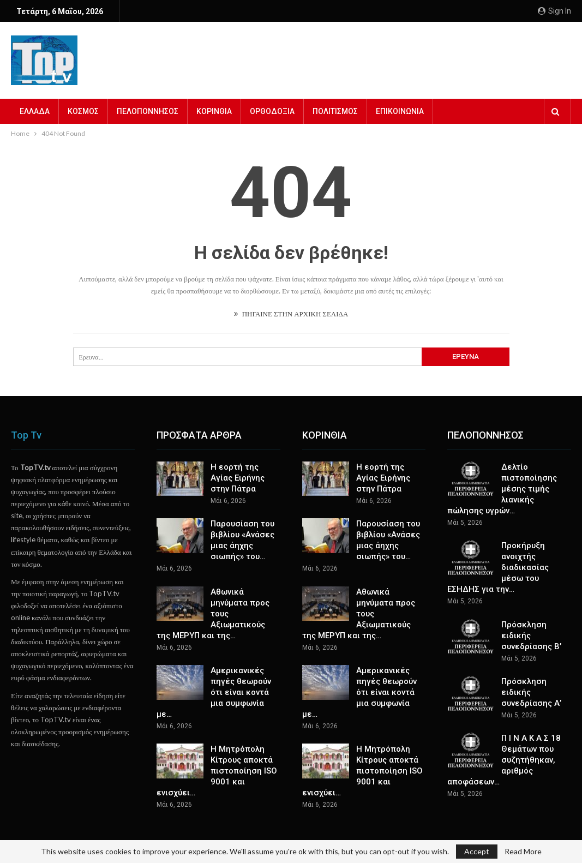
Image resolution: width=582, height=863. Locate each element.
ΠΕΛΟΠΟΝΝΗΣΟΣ (147, 111)
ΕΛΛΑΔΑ (35, 111)
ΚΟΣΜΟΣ (83, 111)
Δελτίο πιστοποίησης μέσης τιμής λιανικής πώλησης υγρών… (502, 489)
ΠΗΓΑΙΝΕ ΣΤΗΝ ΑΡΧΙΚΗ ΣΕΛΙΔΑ (291, 313)
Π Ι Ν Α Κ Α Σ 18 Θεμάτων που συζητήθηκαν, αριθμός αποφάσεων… (504, 760)
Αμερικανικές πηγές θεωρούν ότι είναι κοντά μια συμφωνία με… (214, 692)
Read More (523, 851)
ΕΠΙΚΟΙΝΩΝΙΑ (400, 111)
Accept (476, 851)
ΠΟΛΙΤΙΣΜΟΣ (335, 111)
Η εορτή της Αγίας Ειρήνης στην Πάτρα (238, 478)
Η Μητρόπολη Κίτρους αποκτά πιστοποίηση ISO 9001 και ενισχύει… (217, 771)
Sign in (554, 11)
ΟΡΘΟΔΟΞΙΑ (272, 111)
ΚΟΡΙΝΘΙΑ (214, 111)
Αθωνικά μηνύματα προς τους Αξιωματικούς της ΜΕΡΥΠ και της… (213, 613)
